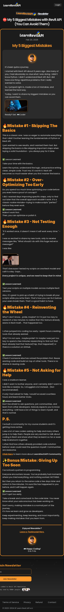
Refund (39, 602)
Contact (52, 602)
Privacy (27, 602)
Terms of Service (10, 602)
